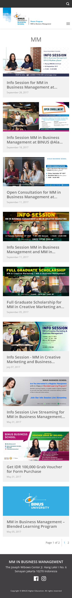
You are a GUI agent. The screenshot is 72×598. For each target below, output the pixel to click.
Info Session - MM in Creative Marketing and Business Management (34, 362)
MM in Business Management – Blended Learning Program (36, 524)
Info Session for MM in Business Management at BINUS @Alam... (30, 87)
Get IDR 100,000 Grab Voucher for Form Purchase (34, 469)
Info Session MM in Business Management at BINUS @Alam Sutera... (35, 142)
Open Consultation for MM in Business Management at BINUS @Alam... (34, 197)
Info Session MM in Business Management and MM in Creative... (33, 252)
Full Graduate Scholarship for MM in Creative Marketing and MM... (35, 307)
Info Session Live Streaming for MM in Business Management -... (36, 416)
